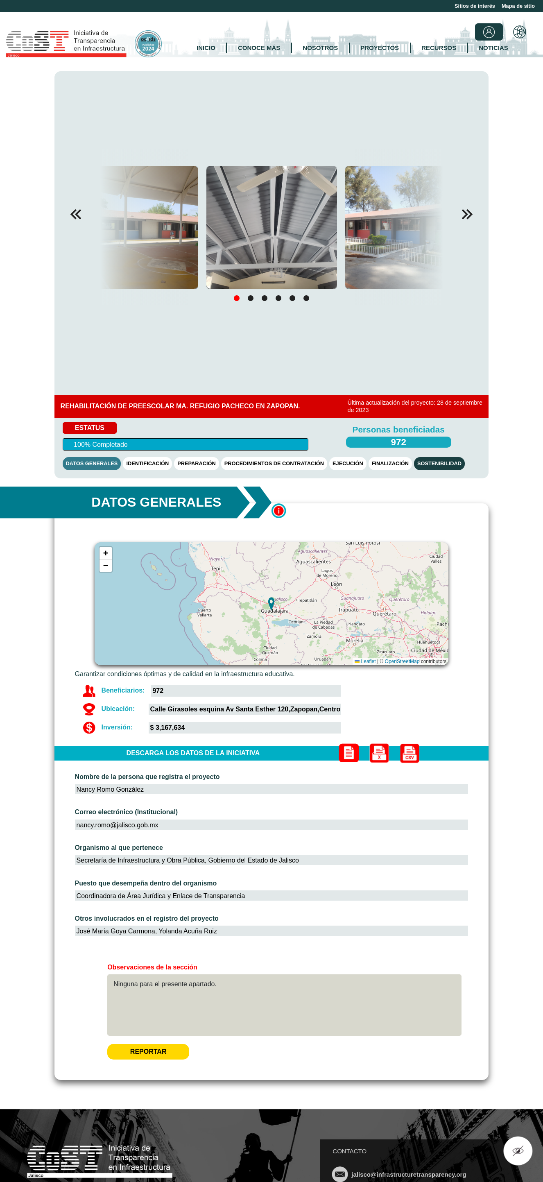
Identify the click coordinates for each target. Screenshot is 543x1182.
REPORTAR (148, 1051)
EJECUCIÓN (348, 463)
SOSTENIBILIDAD (439, 463)
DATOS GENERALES (92, 463)
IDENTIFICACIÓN (147, 463)
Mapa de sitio (518, 6)
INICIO (206, 47)
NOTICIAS (493, 47)
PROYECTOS (379, 47)
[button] (467, 214)
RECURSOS (438, 47)
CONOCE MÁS (259, 47)
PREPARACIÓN (196, 463)
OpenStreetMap (402, 661)
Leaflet (365, 661)
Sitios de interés (475, 6)
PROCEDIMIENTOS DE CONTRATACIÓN (274, 463)
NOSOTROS (320, 47)
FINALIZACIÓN (390, 463)
